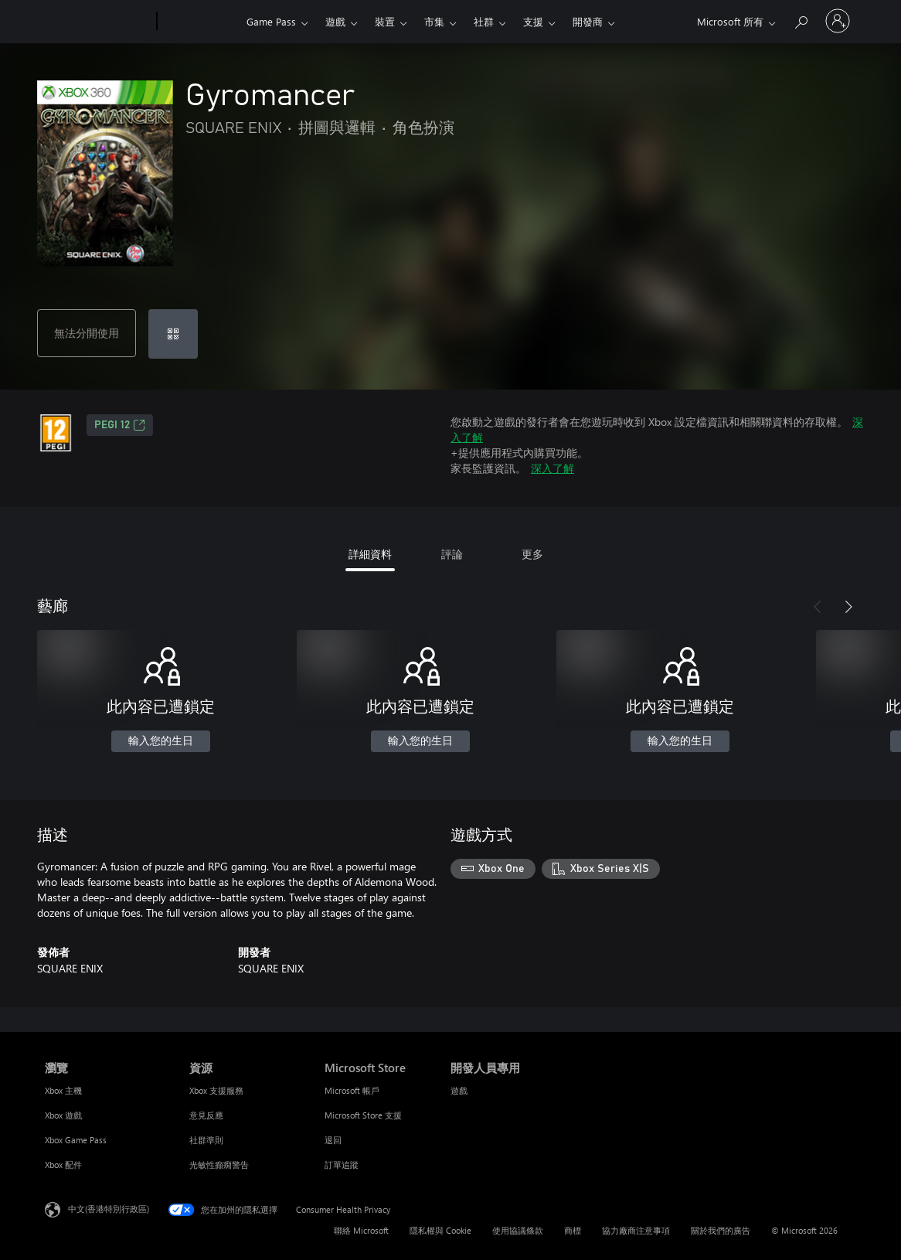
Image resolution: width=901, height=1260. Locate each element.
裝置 (385, 21)
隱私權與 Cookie (440, 1230)
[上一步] (817, 607)
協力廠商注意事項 (636, 1230)
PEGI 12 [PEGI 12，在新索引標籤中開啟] (119, 425)
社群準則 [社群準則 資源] (206, 1140)
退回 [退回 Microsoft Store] (333, 1140)
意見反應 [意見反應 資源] (206, 1115)
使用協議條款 (517, 1230)
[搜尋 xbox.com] (800, 19)
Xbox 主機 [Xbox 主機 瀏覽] (63, 1090)
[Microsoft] (98, 22)
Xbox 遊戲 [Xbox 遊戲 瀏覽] (63, 1115)
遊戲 (335, 21)
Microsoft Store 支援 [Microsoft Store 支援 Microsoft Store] (363, 1115)
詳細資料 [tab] (370, 554)
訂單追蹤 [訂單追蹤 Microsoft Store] (342, 1165)
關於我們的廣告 (720, 1230)
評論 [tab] (452, 554)
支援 (533, 21)
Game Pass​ (271, 21)
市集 (434, 21)
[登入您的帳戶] (837, 20)
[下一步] (848, 607)
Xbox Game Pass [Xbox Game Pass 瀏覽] (76, 1140)
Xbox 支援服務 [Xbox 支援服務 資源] (216, 1090)
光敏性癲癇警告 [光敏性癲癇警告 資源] (219, 1165)
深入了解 (552, 468)
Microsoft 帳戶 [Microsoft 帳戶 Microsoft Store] (352, 1090)
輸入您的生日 (160, 741)
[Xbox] (200, 22)
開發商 (588, 21)
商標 (572, 1230)
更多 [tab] (532, 554)
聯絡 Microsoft (361, 1230)
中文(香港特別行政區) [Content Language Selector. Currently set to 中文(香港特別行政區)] (108, 1209)
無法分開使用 (86, 332)
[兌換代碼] (173, 334)
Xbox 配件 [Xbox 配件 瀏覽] (63, 1165)
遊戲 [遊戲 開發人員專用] (459, 1090)
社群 (484, 21)
